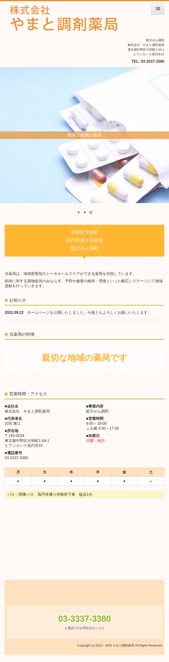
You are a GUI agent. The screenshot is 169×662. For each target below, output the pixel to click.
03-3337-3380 (152, 61)
